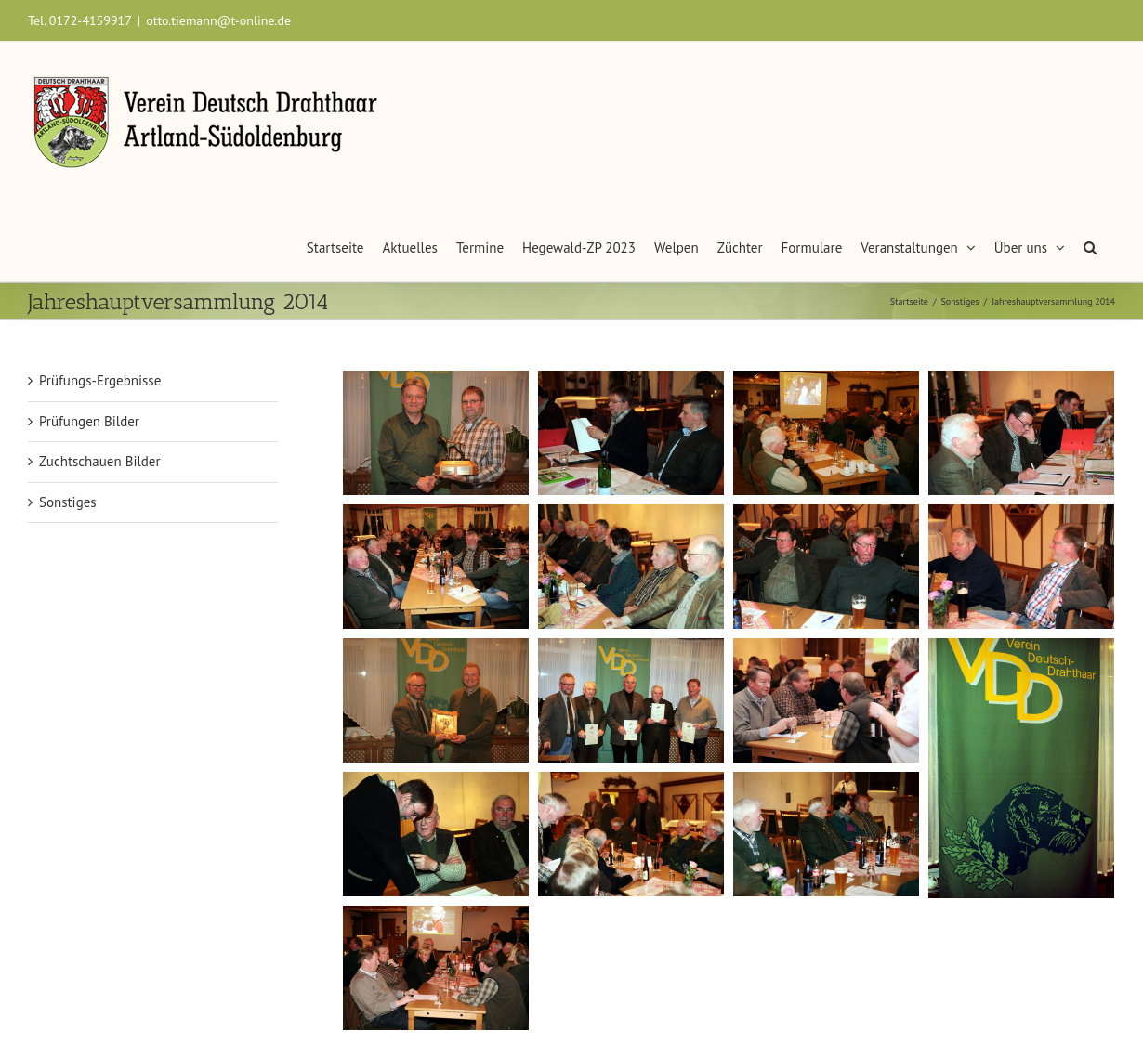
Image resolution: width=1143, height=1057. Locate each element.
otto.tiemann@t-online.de (218, 20)
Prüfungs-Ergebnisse (100, 380)
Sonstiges (68, 502)
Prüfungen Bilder (89, 421)
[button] (1090, 242)
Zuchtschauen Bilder (100, 461)
